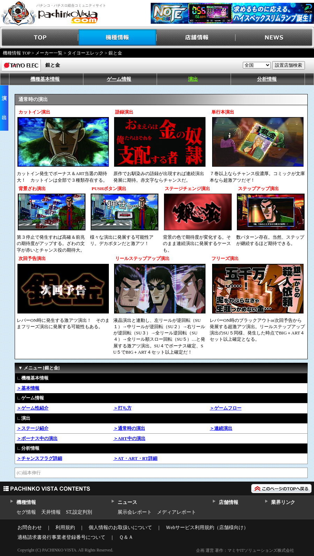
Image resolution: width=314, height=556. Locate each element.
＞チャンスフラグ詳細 (39, 458)
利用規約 (65, 527)
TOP (39, 38)
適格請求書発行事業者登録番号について (61, 537)
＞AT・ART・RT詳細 (135, 458)
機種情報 (117, 38)
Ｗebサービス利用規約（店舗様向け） (207, 527)
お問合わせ (29, 527)
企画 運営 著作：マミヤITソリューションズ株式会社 (245, 550)
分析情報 (267, 79)
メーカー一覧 (48, 53)
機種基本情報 (45, 79)
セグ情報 (26, 512)
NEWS (275, 38)
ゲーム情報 (119, 79)
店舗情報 (196, 38)
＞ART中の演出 (129, 438)
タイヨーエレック (85, 53)
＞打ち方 (122, 408)
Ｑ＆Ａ (126, 537)
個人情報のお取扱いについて (120, 527)
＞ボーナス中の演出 (37, 438)
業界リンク (283, 502)
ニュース (127, 502)
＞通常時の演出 (129, 428)
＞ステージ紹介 (32, 428)
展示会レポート (135, 512)
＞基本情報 (28, 388)
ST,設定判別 (79, 512)
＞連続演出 (221, 428)
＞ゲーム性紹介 (32, 408)
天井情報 (51, 512)
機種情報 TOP (16, 53)
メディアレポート (176, 512)
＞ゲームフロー (225, 408)
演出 (193, 79)
